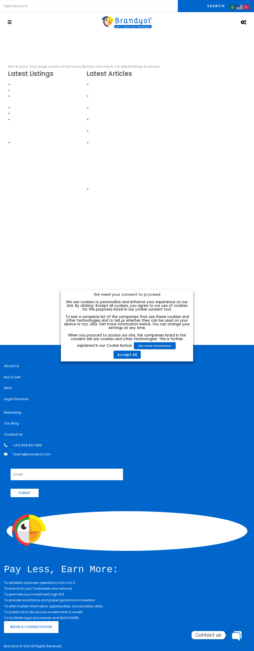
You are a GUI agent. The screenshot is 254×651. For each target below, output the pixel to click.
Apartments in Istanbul (32, 119)
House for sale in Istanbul (34, 142)
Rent (8, 387)
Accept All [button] (127, 354)
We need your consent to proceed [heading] (127, 294)
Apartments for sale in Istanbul (39, 136)
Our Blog (11, 423)
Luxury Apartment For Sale (35, 84)
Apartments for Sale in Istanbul (39, 90)
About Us (11, 365)
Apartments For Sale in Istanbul (39, 125)
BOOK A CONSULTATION (31, 626)
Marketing (12, 412)
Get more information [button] (154, 345)
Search (216, 5)
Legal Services (16, 398)
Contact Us (13, 434)
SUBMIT (25, 492)
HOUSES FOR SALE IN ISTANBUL (37, 107)
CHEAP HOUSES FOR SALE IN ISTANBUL (44, 113)
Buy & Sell (12, 377)
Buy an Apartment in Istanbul (37, 130)
